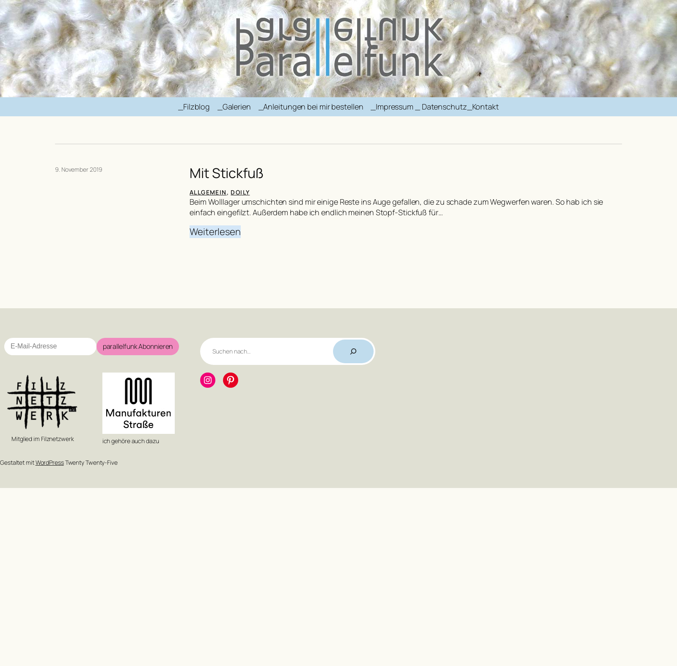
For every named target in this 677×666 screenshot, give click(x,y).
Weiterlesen (215, 231)
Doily (240, 192)
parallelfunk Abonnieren (138, 346)
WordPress (50, 462)
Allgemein (208, 192)
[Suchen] (353, 351)
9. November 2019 (78, 169)
